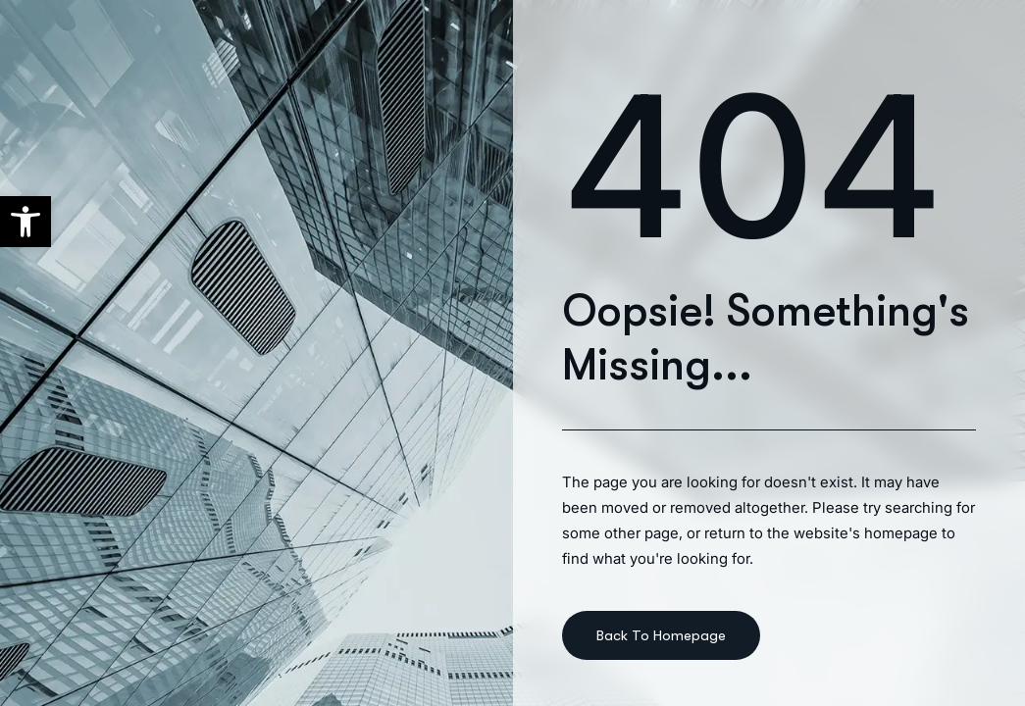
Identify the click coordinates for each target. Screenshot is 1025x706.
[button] (25, 221)
